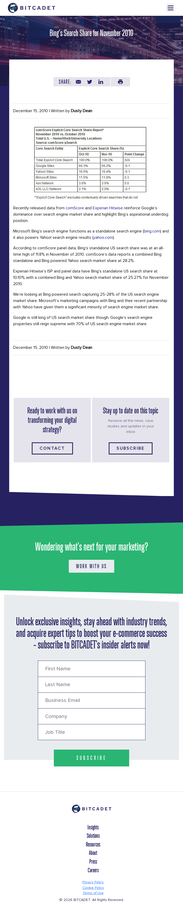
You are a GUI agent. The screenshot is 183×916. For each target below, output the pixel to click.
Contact (52, 448)
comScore (75, 208)
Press (93, 861)
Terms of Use (93, 893)
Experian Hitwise (108, 208)
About (93, 852)
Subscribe (131, 448)
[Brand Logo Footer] (91, 811)
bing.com (152, 231)
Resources (93, 844)
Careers (93, 870)
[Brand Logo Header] (31, 7)
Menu (170, 7)
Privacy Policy (93, 882)
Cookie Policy (93, 888)
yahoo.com (103, 237)
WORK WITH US (91, 566)
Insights (93, 827)
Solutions (93, 835)
